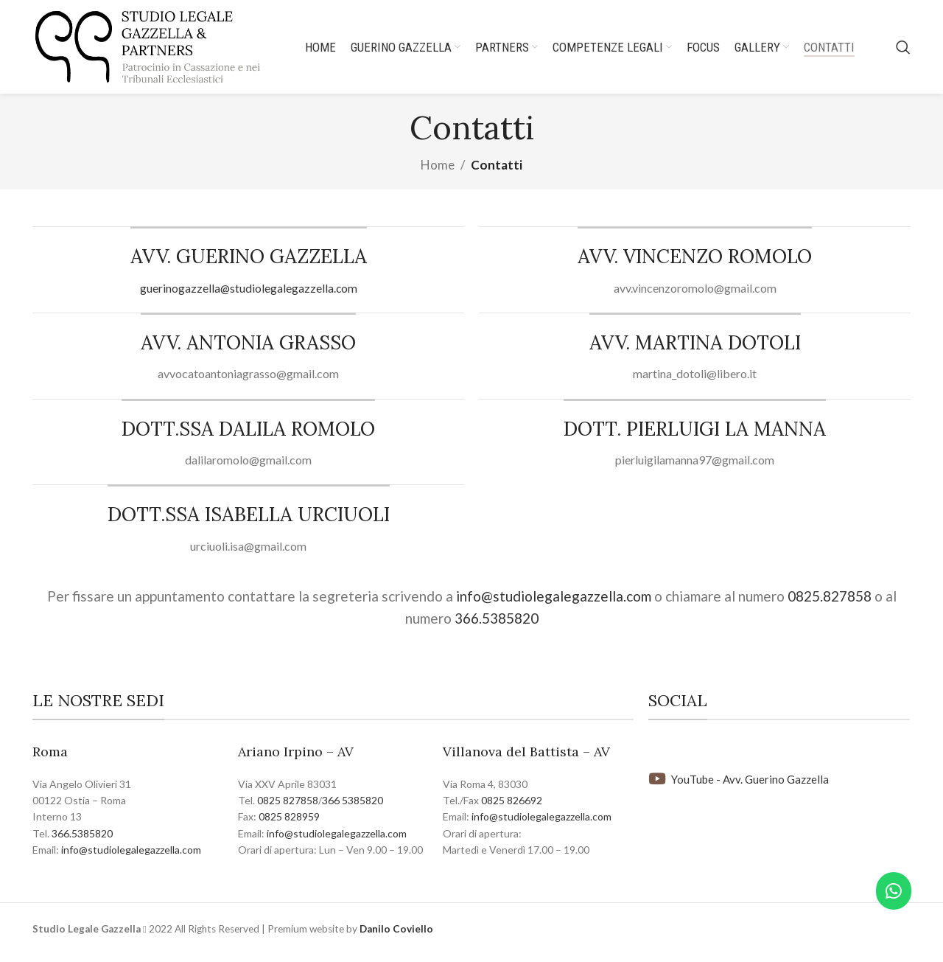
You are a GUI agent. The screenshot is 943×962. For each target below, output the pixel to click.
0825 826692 (511, 809)
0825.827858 (830, 604)
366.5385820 (497, 627)
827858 (300, 809)
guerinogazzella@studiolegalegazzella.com (248, 297)
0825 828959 (289, 826)
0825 (270, 809)
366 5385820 (352, 809)
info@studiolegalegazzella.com (552, 604)
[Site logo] (160, 49)
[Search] (903, 51)
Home (438, 174)
